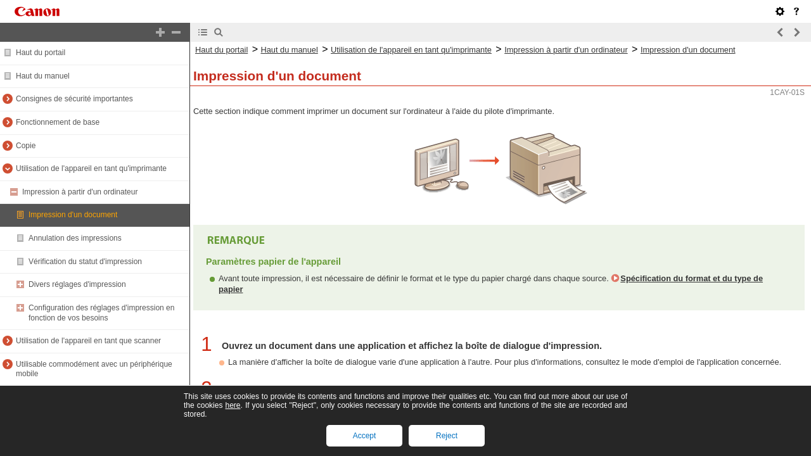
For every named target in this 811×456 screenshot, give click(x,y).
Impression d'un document (73, 214)
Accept (364, 435)
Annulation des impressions (75, 238)
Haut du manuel (43, 76)
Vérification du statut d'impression (85, 261)
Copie (25, 145)
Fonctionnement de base (57, 122)
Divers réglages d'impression (77, 284)
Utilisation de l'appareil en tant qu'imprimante (91, 168)
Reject (446, 435)
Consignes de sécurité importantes (74, 98)
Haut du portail (40, 52)
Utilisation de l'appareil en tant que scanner (88, 340)
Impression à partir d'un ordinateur (79, 191)
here (232, 405)
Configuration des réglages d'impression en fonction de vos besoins (101, 312)
